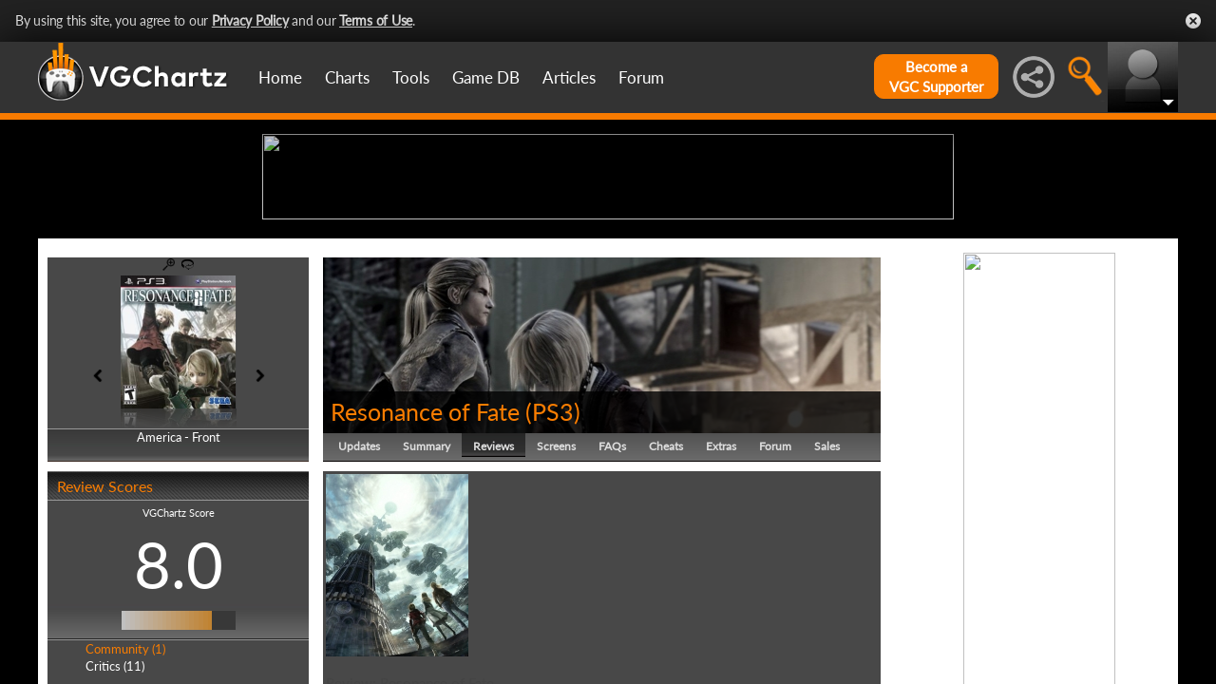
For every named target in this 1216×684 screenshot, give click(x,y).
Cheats (666, 593)
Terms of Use (375, 20)
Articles (569, 77)
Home (280, 77)
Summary (426, 593)
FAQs (612, 593)
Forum (641, 77)
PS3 (553, 558)
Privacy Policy (250, 20)
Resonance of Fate (425, 558)
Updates (359, 593)
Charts (347, 77)
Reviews (493, 593)
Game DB (486, 77)
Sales (827, 593)
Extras (721, 593)
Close (1193, 20)
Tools (410, 77)
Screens (556, 593)
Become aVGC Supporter (936, 76)
